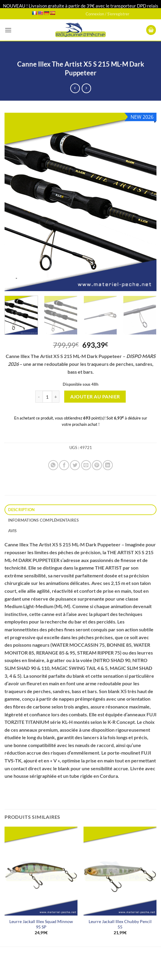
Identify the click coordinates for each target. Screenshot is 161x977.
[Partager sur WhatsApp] (53, 465)
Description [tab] (21, 509)
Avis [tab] (12, 530)
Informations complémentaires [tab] (43, 520)
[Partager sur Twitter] (75, 465)
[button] (8, 30)
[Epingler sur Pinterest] (97, 465)
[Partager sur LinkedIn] (108, 465)
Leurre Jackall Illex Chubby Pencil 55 (120, 924)
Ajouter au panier (95, 396)
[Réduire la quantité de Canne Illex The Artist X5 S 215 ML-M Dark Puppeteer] (39, 397)
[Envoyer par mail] (86, 465)
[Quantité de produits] (47, 397)
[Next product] (75, 88)
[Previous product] (86, 88)
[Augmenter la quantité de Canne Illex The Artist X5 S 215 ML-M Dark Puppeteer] (55, 397)
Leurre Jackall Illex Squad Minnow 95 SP (41, 924)
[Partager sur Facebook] (64, 465)
